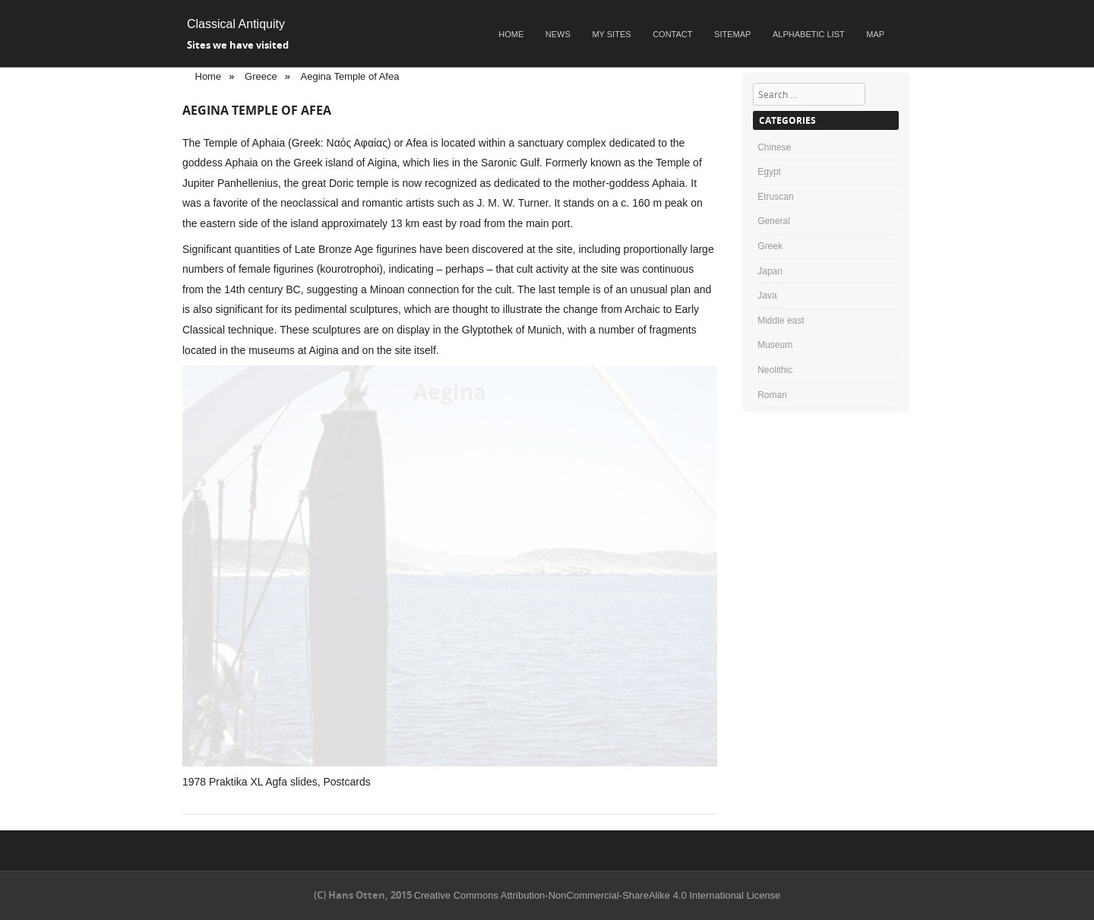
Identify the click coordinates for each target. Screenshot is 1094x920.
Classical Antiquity (236, 23)
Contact (672, 34)
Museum (774, 345)
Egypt (769, 171)
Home (510, 34)
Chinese (774, 147)
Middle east (780, 320)
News (558, 34)
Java (766, 295)
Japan (770, 271)
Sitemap (732, 34)
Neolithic (774, 370)
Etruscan (775, 196)
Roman (772, 395)
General (773, 221)
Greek (770, 246)
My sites (611, 34)
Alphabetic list (809, 34)
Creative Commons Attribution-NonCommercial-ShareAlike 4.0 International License (597, 895)
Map (875, 34)
